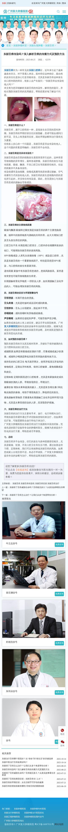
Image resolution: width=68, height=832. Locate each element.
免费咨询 (59, 544)
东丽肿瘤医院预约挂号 (34, 817)
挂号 (8, 740)
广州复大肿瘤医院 (47, 3)
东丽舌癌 (49, 45)
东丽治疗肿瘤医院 (12, 813)
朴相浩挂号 (11, 642)
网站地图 (58, 824)
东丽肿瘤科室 (20, 45)
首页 (8, 45)
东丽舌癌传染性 (28, 483)
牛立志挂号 (11, 543)
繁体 (64, 3)
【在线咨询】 (22, 470)
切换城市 (11, 3)
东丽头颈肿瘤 (36, 45)
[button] (58, 11)
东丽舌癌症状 (41, 483)
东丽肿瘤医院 (20, 809)
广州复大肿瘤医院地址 (14, 821)
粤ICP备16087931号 (44, 824)
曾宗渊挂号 (11, 592)
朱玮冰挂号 (11, 691)
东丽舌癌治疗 (53, 483)
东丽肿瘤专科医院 (38, 809)
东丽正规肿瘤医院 (12, 817)
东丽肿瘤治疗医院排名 (34, 813)
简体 (59, 3)
